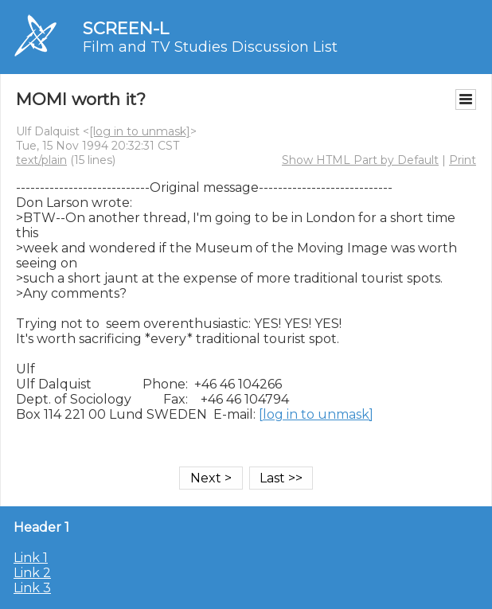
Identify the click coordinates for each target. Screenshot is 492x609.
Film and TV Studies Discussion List (210, 47)
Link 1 (31, 557)
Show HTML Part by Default (360, 160)
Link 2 (32, 572)
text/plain (41, 160)
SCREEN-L (126, 28)
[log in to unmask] (139, 131)
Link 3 (32, 587)
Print (462, 160)
